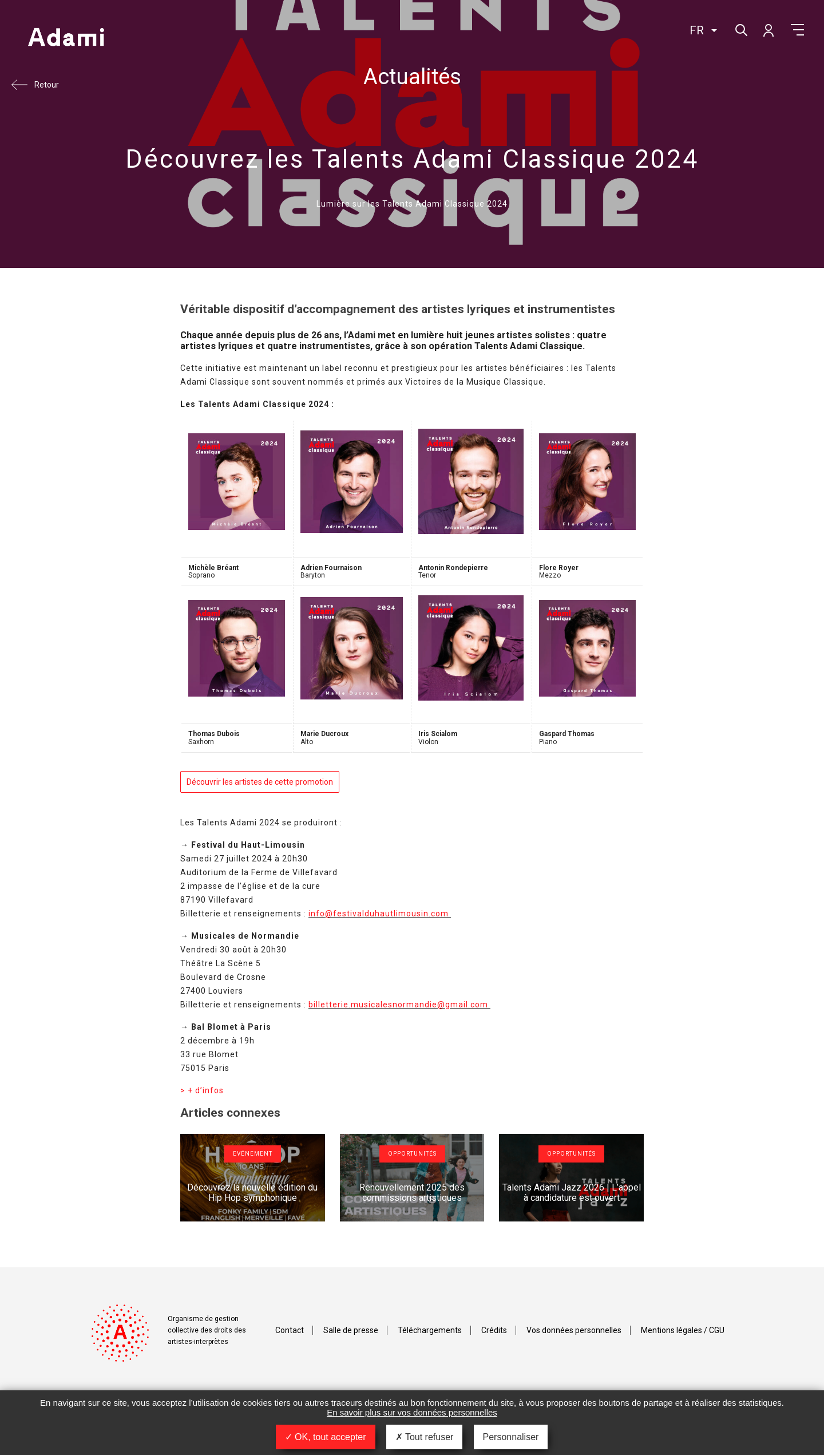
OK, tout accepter (325, 1437)
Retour (46, 84)
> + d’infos (202, 1090)
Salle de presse (350, 1330)
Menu (797, 29)
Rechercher (740, 29)
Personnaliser (511, 1437)
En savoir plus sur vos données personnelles (412, 1412)
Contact (289, 1330)
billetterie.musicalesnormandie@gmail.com (399, 1004)
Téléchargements (430, 1330)
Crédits (494, 1330)
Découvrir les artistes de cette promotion (260, 781)
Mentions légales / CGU (682, 1330)
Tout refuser (424, 1437)
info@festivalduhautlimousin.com (379, 913)
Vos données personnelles (573, 1330)
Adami (65, 38)
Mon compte (768, 29)
